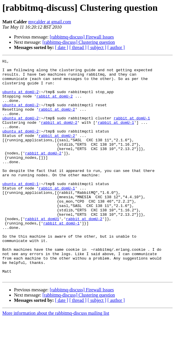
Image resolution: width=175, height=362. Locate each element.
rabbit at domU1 (42, 251)
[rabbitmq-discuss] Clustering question (79, 42)
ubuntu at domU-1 (20, 209)
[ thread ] (77, 47)
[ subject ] (97, 47)
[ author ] (116, 47)
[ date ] (61, 47)
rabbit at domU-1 (132, 130)
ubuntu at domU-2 (20, 98)
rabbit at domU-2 (54, 104)
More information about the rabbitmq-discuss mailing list (55, 356)
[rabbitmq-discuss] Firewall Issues (82, 36)
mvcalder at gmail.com (49, 21)
